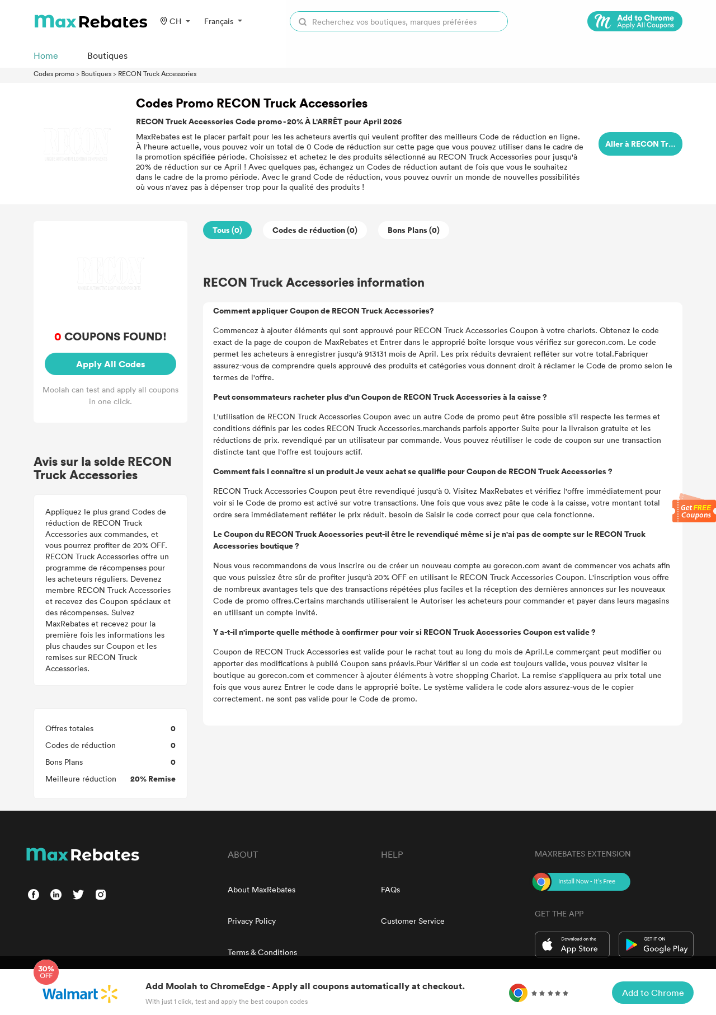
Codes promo (54, 73)
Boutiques (96, 73)
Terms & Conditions (262, 952)
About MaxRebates (261, 889)
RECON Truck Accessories (157, 73)
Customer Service (413, 920)
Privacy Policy (252, 920)
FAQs (390, 889)
